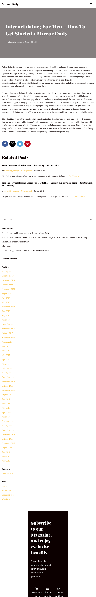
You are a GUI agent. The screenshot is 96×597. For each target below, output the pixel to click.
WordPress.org (8, 505)
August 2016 (7, 400)
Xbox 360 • (6, 250)
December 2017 (8, 329)
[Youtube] (13, 594)
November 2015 (8, 440)
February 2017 (8, 373)
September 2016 (8, 395)
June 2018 (6, 315)
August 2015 (7, 453)
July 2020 (6, 302)
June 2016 (6, 409)
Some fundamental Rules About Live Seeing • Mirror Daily (30, 169)
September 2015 (8, 448)
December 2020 (8, 280)
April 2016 (6, 417)
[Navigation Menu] (91, 4)
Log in (4, 491)
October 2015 (7, 444)
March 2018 (7, 324)
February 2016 (8, 426)
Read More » (75, 180)
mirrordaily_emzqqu (15, 42)
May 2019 (6, 306)
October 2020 (7, 289)
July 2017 (6, 351)
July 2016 (6, 404)
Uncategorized (26, 174)
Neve (4, 589)
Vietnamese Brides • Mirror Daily (15, 246)
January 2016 (7, 431)
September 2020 (8, 293)
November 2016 (8, 386)
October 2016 (7, 391)
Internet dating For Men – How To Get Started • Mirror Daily (26, 255)
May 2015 (6, 466)
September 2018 (8, 311)
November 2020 (8, 284)
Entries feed (7, 496)
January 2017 (7, 377)
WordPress (22, 589)
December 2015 (8, 435)
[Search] (45, 223)
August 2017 (7, 346)
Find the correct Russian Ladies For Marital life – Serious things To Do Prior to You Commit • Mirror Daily (45, 241)
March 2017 (7, 369)
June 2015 (6, 462)
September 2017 (8, 342)
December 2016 (8, 382)
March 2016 (7, 422)
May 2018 (6, 320)
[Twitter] (8, 594)
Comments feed (8, 500)
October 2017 (7, 337)
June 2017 (6, 355)
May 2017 (6, 360)
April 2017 (6, 364)
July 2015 (6, 457)
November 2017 (8, 333)
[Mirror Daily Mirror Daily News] (10, 4)
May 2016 (6, 413)
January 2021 (7, 275)
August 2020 (7, 298)
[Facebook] (3, 594)
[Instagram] (18, 594)
